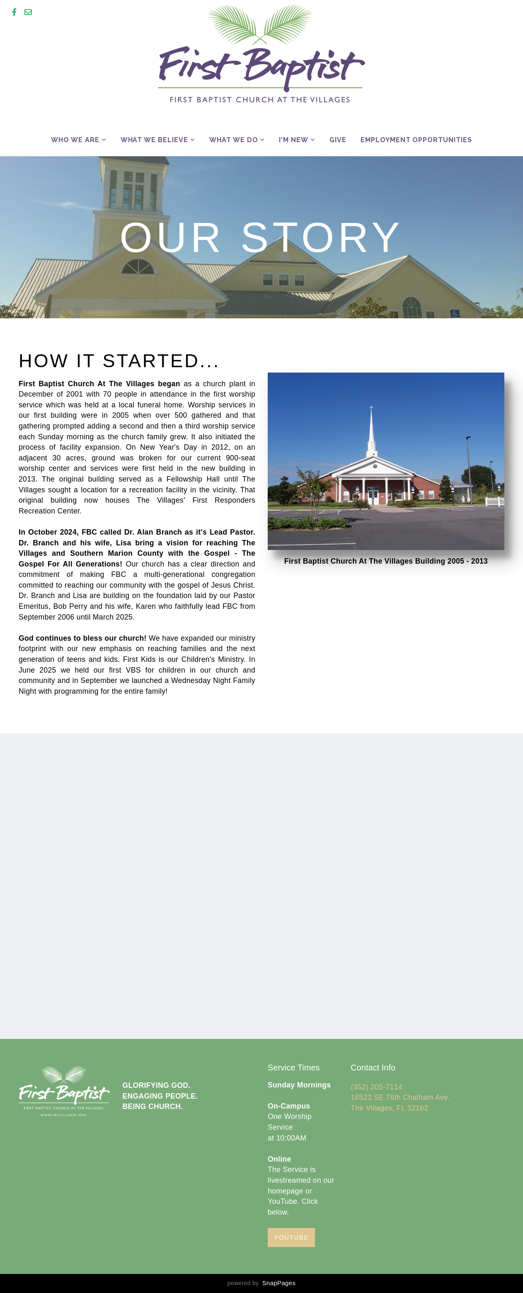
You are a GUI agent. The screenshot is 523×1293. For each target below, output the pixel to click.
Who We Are (79, 140)
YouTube (291, 1237)
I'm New (297, 140)
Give (337, 140)
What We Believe (158, 140)
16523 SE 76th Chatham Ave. (400, 1097)
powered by (261, 1283)
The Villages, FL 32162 (389, 1108)
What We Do (237, 140)
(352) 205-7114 (377, 1087)
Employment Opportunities (416, 140)
